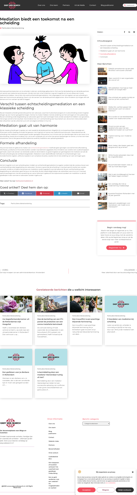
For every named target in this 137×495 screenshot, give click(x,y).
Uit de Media (79, 5)
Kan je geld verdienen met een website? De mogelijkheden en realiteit (54, 482)
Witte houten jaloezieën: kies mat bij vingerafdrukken (120, 156)
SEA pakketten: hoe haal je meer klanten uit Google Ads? (120, 89)
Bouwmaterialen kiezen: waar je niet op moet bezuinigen (120, 165)
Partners (66, 5)
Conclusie (104, 57)
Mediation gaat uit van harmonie (112, 51)
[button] (133, 472)
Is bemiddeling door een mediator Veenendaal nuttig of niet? (50, 374)
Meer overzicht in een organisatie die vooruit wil (120, 79)
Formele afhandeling (108, 54)
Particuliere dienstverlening (13, 28)
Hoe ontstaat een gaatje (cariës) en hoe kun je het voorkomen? (121, 98)
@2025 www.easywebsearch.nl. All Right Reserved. (17, 486)
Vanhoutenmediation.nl (24, 181)
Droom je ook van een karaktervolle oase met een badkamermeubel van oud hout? (120, 128)
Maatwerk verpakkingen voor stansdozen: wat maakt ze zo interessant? (119, 205)
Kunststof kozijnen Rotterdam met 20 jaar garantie (121, 194)
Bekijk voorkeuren (124, 490)
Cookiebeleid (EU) (53, 458)
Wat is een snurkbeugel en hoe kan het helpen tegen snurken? (121, 175)
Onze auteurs (53, 453)
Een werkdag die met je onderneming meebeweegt (118, 185)
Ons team (54, 5)
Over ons (41, 5)
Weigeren (105, 490)
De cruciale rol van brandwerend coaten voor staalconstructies (120, 117)
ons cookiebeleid (110, 483)
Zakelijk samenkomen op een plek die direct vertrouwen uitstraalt (121, 69)
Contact (92, 5)
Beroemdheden (54, 449)
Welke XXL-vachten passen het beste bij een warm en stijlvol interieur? (119, 109)
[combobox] (130, 5)
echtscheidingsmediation (40, 148)
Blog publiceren (107, 5)
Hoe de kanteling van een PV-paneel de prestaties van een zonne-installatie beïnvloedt (50, 321)
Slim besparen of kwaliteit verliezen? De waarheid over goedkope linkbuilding (54, 468)
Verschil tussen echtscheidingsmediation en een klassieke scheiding (116, 47)
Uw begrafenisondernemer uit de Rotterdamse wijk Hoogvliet (15, 321)
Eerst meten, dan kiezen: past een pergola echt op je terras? (120, 146)
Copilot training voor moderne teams (119, 137)
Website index (54, 441)
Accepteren (86, 490)
